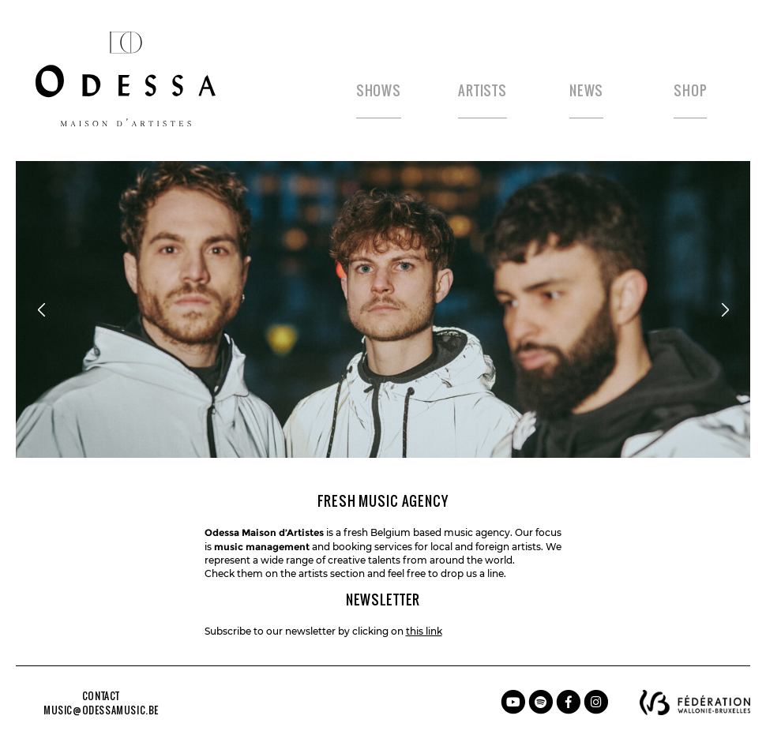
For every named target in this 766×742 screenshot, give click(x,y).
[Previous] (41, 309)
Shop (690, 90)
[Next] (725, 309)
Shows (378, 90)
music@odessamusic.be (101, 710)
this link (424, 631)
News (586, 90)
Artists (482, 90)
